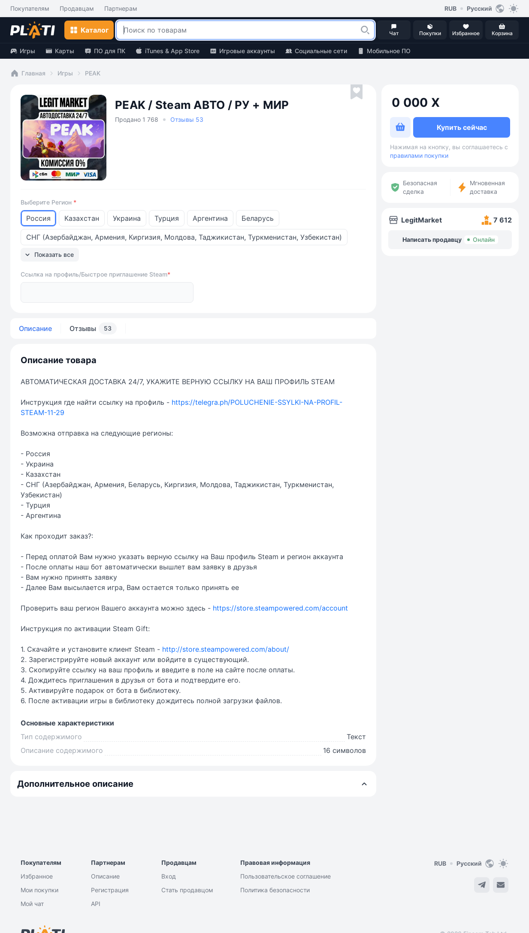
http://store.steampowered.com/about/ (225, 633)
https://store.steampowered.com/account (280, 591)
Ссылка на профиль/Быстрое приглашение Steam (95, 258)
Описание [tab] (35, 312)
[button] (365, 30)
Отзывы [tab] (93, 312)
